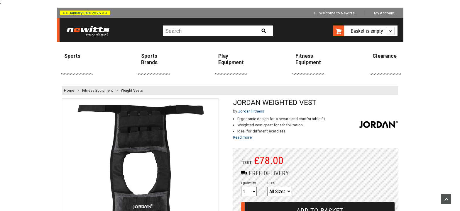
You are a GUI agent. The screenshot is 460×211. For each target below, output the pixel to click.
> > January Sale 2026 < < (85, 13)
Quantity (248, 183)
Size (271, 183)
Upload (446, 199)
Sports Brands (149, 59)
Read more (242, 137)
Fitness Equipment (308, 59)
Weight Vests (132, 91)
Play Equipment (231, 59)
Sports (72, 56)
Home (69, 91)
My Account (384, 13)
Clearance (385, 56)
